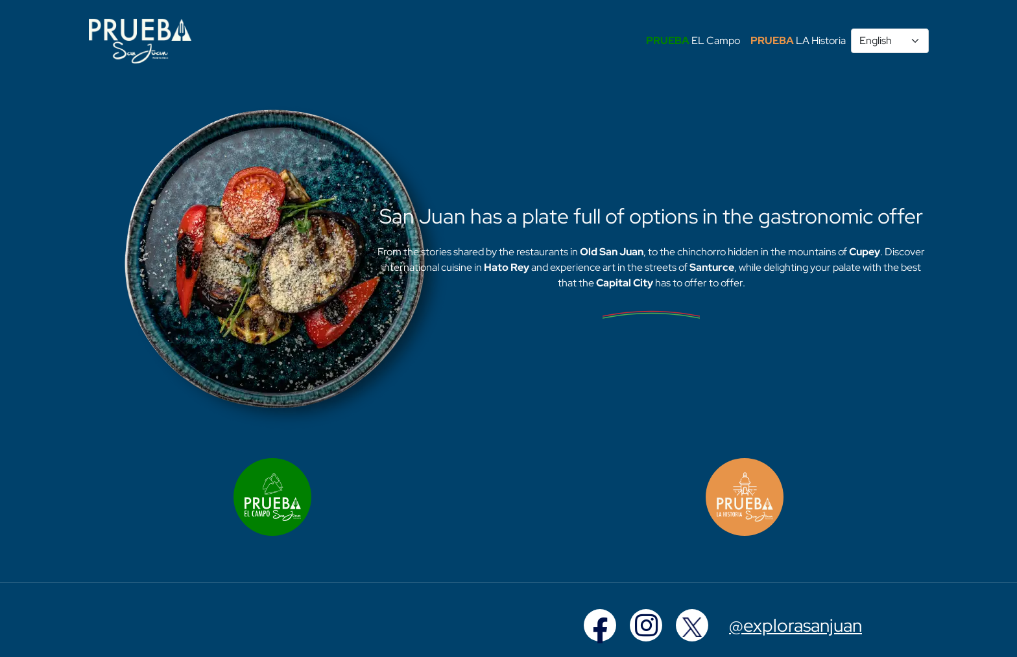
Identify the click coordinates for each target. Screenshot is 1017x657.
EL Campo (693, 40)
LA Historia (798, 40)
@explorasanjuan (795, 625)
